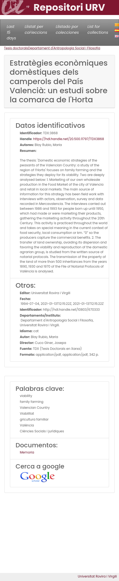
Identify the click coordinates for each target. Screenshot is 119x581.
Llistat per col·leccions (36, 29)
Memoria (27, 452)
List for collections (97, 29)
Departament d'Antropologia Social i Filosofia (64, 48)
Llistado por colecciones (67, 29)
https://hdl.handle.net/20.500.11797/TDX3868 (68, 139)
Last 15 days (11, 32)
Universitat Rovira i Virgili (97, 576)
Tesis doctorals (16, 48)
